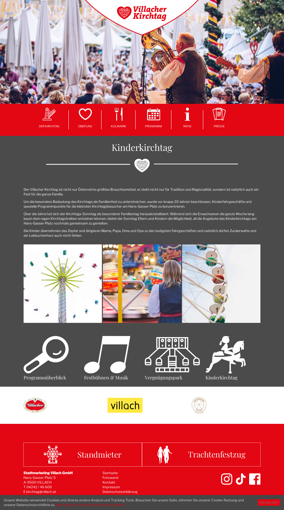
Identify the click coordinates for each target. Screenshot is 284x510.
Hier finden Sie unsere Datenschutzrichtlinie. (90, 505)
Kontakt (108, 482)
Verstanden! (269, 502)
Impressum (111, 487)
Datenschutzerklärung (120, 492)
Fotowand (110, 478)
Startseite (110, 473)
